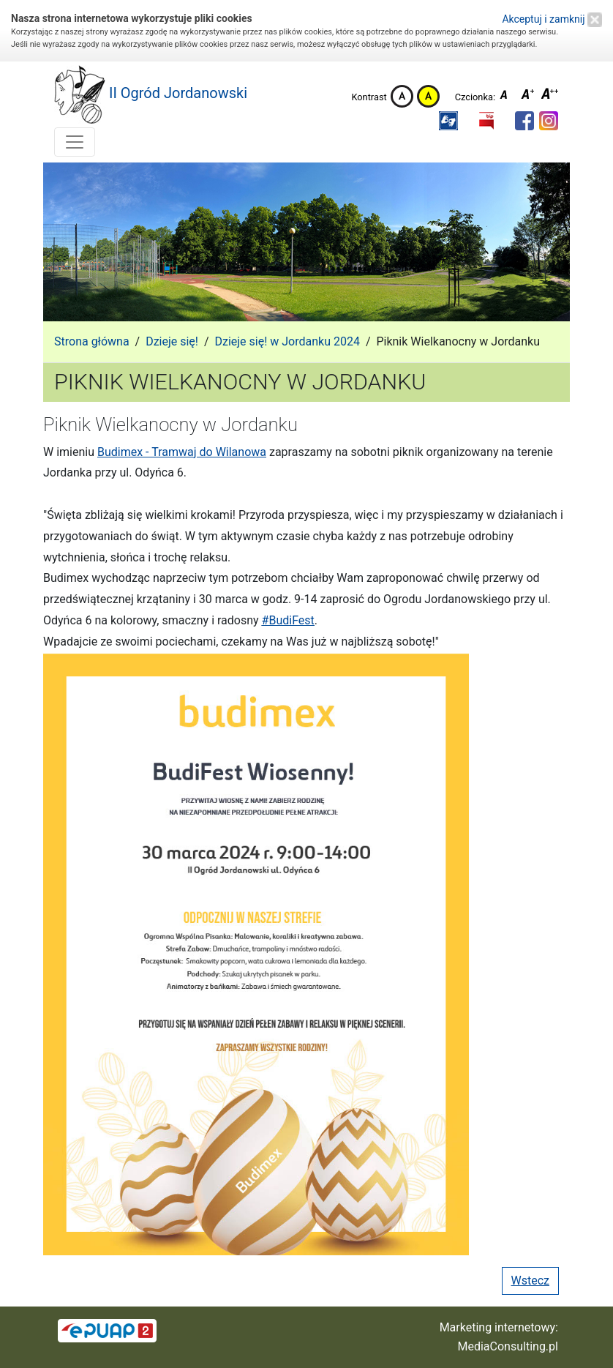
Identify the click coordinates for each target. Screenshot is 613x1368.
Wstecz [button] (530, 1280)
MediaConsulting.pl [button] (508, 1346)
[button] (448, 121)
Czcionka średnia (529, 96)
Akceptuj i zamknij (552, 19)
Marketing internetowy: (499, 1327)
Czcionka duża (550, 96)
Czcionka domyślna (507, 96)
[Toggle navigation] (74, 142)
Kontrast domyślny (402, 96)
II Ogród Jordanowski (150, 94)
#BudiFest (288, 620)
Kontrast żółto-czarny (428, 96)
